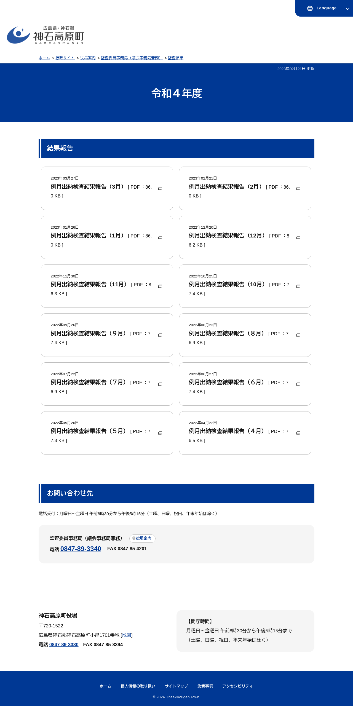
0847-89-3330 (64, 644)
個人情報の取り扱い (138, 686)
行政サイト (65, 58)
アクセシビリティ (237, 686)
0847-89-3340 (80, 548)
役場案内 (88, 58)
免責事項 (205, 686)
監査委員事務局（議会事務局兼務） (132, 58)
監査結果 (175, 58)
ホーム (44, 58)
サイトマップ (176, 686)
